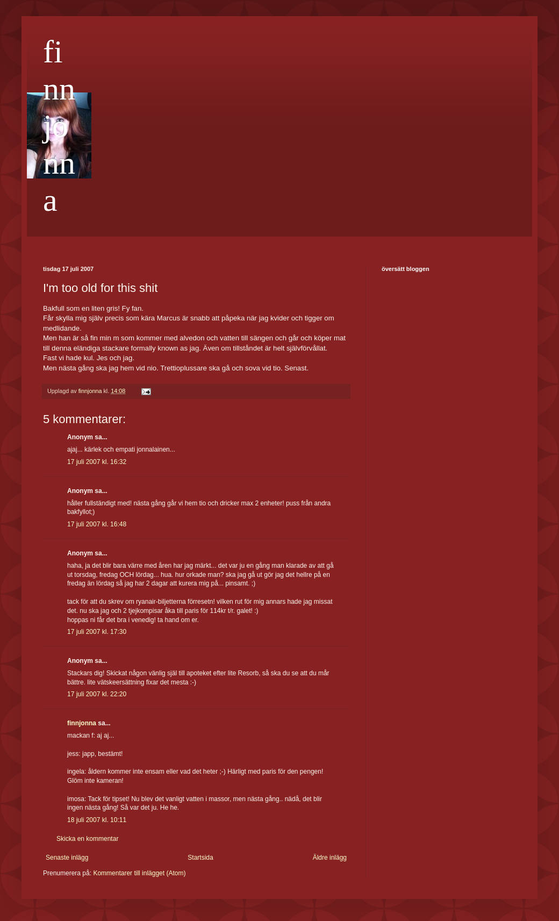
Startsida (200, 857)
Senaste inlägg (67, 857)
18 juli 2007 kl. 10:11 (96, 820)
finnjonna (59, 126)
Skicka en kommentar (87, 839)
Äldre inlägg (330, 857)
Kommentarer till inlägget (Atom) (139, 873)
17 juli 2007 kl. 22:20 (96, 694)
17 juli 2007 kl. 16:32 (96, 462)
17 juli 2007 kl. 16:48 (96, 524)
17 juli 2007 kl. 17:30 (96, 632)
